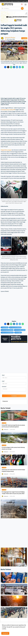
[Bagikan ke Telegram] (20, 67)
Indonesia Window (10, 37)
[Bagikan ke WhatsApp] (23, 67)
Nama (3, 375)
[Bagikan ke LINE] (11, 67)
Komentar (4, 386)
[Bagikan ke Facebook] (5, 67)
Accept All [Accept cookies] (5, 633)
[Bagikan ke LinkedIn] (14, 67)
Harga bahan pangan (6, 150)
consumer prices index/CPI (8, 109)
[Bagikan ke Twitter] (8, 67)
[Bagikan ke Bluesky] (17, 67)
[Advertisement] (14, 83)
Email (3, 381)
